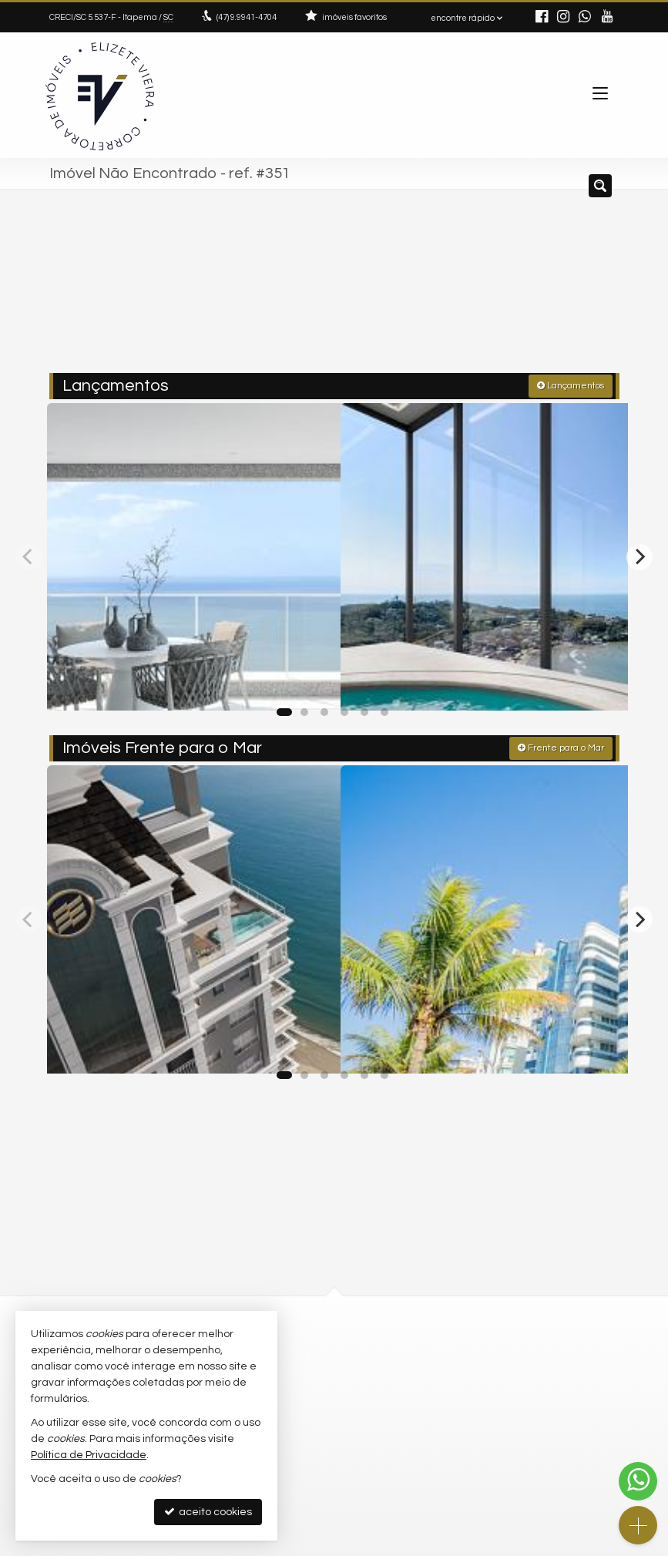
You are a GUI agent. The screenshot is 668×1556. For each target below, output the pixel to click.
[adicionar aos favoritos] (310, 681)
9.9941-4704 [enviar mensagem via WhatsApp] (247, 17)
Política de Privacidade (228, 1544)
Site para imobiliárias (521, 1544)
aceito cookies (208, 1511)
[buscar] (584, 287)
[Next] (639, 552)
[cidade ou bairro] (471, 287)
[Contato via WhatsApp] (638, 1481)
